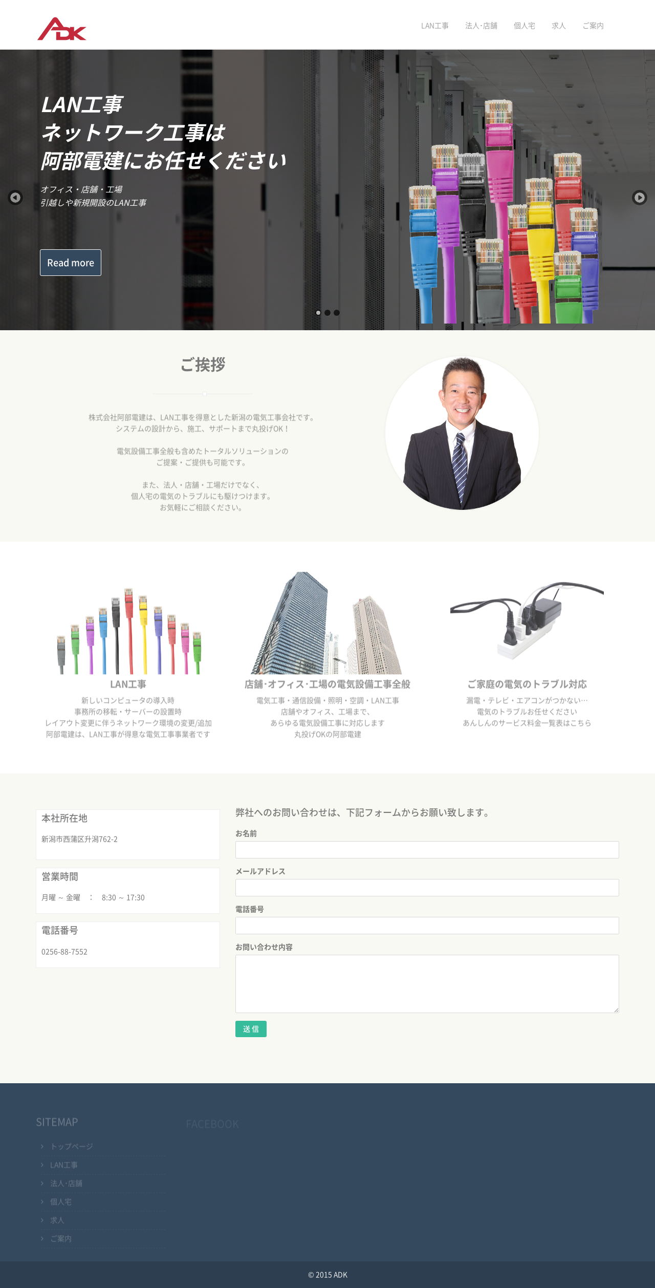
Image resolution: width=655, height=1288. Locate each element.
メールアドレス (260, 871)
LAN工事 (435, 25)
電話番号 (249, 909)
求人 (559, 25)
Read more (70, 262)
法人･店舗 (481, 25)
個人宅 (524, 25)
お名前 (246, 833)
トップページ (71, 1148)
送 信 (251, 1029)
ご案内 (593, 25)
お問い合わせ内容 (264, 947)
